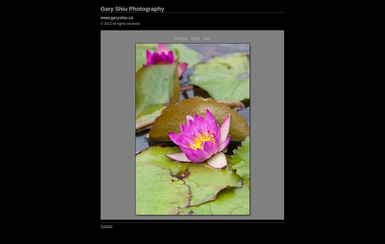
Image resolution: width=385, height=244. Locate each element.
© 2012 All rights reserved (120, 24)
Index (195, 38)
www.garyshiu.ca (117, 17)
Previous (181, 38)
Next (207, 38)
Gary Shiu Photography (132, 9)
